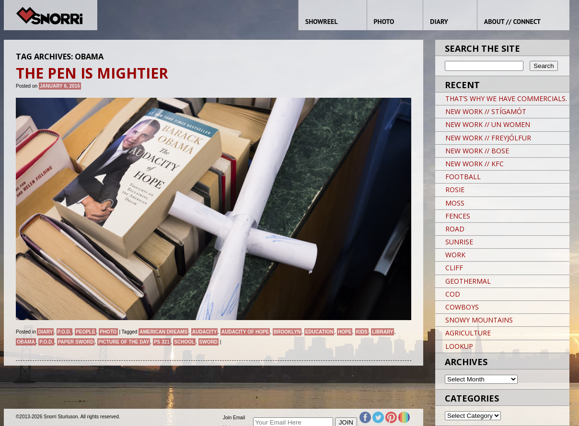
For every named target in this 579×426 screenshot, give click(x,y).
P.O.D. (64, 331)
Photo (108, 331)
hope (344, 331)
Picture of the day (123, 342)
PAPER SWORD (76, 342)
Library (382, 331)
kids (362, 331)
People (85, 331)
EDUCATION (319, 331)
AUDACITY (204, 331)
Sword (208, 342)
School (184, 342)
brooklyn (287, 331)
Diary (45, 331)
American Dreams (163, 331)
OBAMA (26, 342)
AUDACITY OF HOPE (245, 331)
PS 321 (162, 342)
